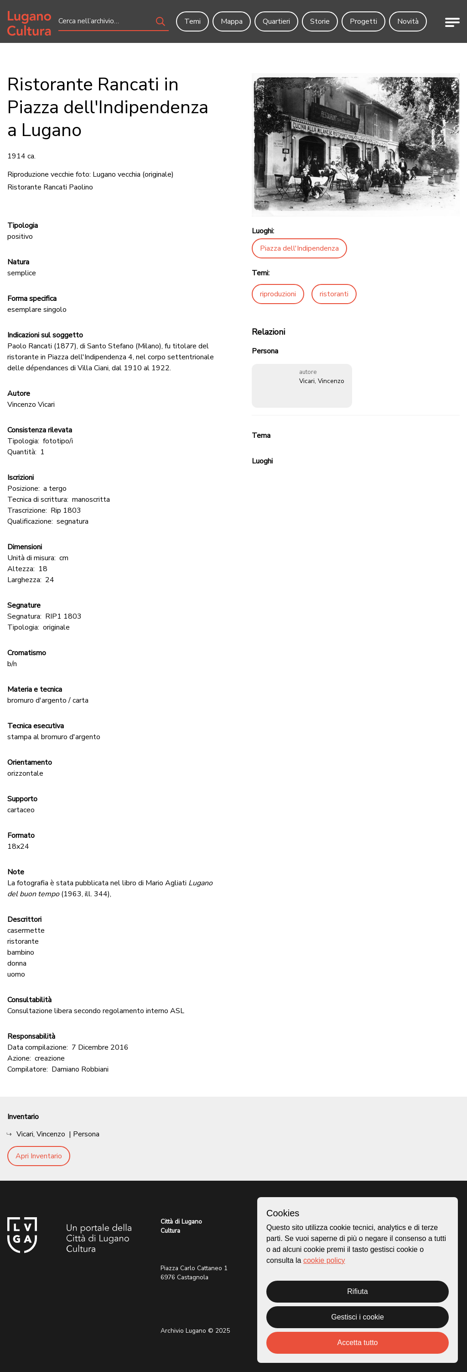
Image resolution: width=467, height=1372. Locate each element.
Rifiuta (357, 1291)
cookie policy (324, 1260)
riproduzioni (278, 294)
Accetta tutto (357, 1342)
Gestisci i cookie (357, 1317)
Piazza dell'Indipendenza (299, 248)
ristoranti (334, 294)
